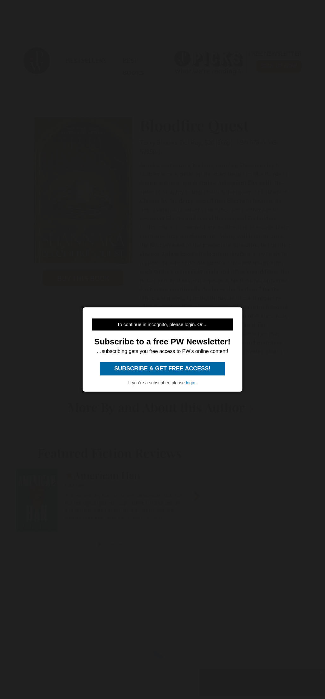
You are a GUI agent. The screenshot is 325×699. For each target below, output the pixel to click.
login (190, 382)
